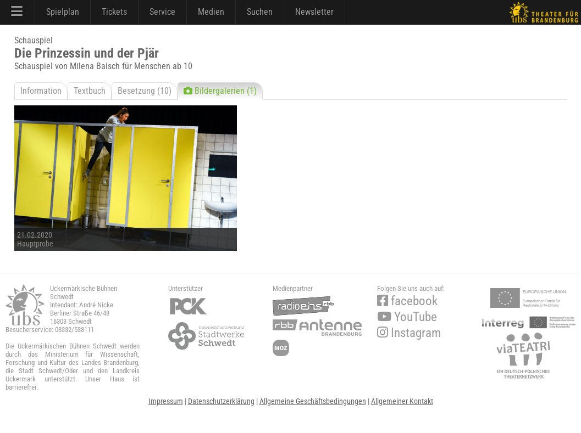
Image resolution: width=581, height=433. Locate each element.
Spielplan (62, 12)
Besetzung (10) (144, 91)
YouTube (407, 317)
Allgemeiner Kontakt (402, 401)
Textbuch (90, 91)
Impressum (165, 401)
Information (41, 91)
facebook (407, 301)
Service (162, 12)
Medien (211, 12)
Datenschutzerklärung (221, 401)
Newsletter (314, 12)
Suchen (260, 12)
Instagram (409, 332)
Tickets (114, 12)
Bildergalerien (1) (220, 91)
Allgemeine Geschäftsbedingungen (312, 401)
